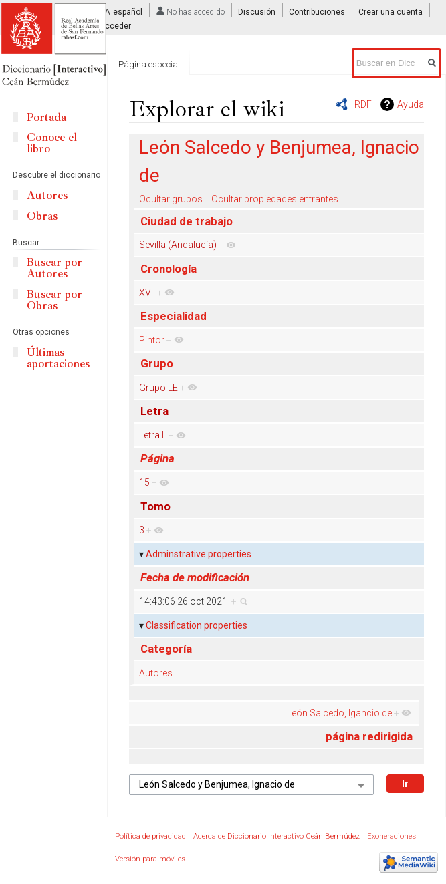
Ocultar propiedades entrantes (274, 199)
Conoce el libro (52, 143)
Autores (156, 673)
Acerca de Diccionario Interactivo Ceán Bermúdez (276, 836)
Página (157, 458)
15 (144, 482)
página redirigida (369, 736)
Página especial (149, 64)
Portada (46, 117)
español (127, 12)
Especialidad (173, 316)
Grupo (156, 363)
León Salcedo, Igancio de (339, 713)
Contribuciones (317, 12)
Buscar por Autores (54, 268)
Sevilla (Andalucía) (178, 244)
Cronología (168, 268)
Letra (154, 411)
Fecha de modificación (194, 577)
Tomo (155, 506)
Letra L (152, 435)
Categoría (166, 648)
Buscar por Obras (54, 300)
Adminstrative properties (198, 554)
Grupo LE (158, 387)
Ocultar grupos (171, 199)
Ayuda (410, 104)
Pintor (151, 340)
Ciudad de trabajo (186, 221)
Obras (42, 216)
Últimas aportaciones (58, 358)
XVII (147, 292)
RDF (363, 104)
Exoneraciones (391, 836)
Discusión (256, 12)
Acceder (115, 26)
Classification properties (196, 625)
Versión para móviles (150, 859)
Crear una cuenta (390, 12)
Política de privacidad (150, 836)
